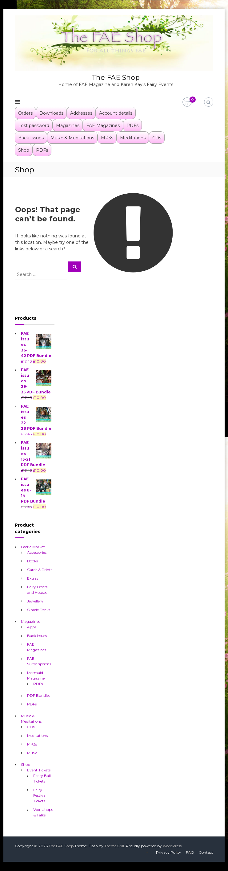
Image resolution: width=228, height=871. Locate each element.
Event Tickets (38, 770)
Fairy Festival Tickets (39, 795)
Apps (31, 627)
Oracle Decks (38, 609)
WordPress (172, 846)
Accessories (36, 552)
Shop (23, 150)
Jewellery (35, 601)
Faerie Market (33, 546)
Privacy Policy (168, 852)
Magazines (67, 125)
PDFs (132, 125)
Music (32, 752)
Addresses (81, 113)
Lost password (33, 125)
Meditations (133, 138)
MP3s (107, 138)
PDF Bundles (38, 695)
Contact (206, 852)
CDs (156, 138)
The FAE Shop (116, 77)
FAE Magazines (103, 125)
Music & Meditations (72, 138)
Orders (25, 113)
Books (32, 561)
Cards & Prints (39, 569)
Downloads (51, 113)
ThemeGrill (114, 846)
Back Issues (31, 138)
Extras (32, 578)
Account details (115, 113)
